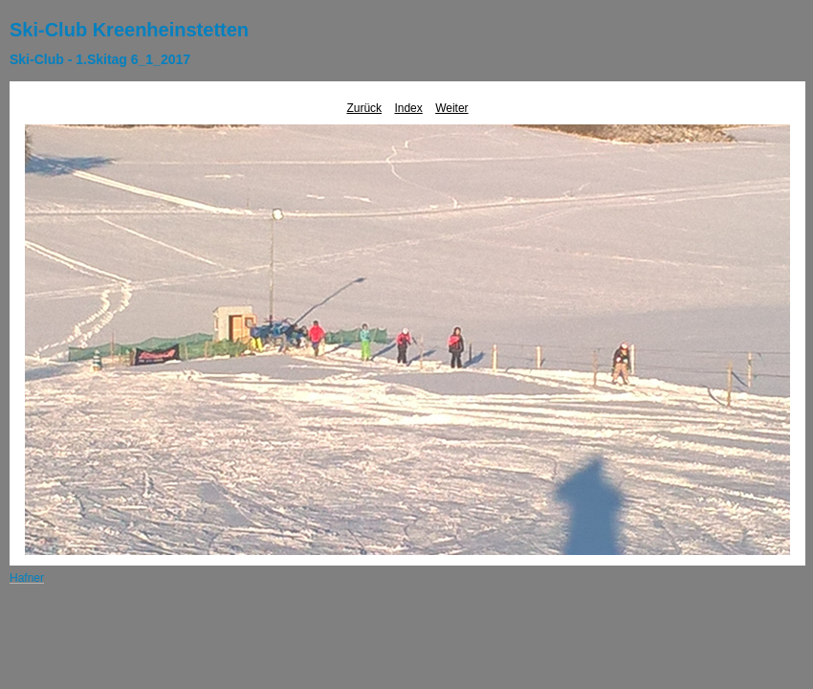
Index (408, 108)
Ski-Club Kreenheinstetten (129, 29)
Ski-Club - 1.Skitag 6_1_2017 (100, 59)
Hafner (27, 578)
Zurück (364, 108)
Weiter (451, 108)
